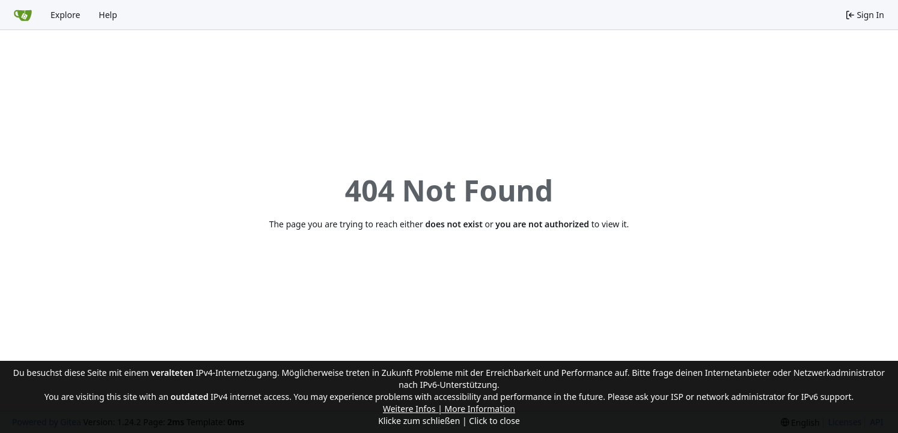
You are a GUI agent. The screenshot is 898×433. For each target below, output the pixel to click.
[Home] (23, 15)
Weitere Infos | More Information (449, 408)
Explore (65, 14)
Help (108, 14)
